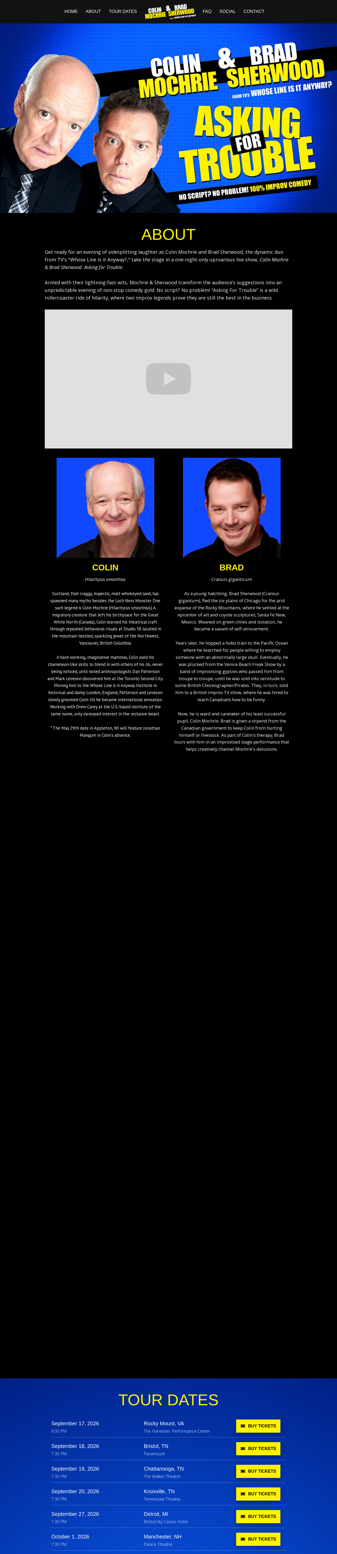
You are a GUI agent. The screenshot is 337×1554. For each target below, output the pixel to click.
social (227, 11)
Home (71, 11)
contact (254, 11)
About (93, 11)
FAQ (207, 11)
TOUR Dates (123, 11)
